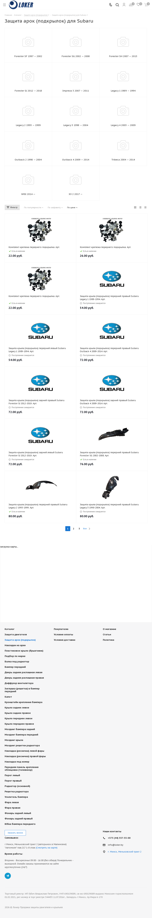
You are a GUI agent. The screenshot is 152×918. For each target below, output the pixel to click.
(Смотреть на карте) (46, 847)
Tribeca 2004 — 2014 (123, 159)
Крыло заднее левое (17, 707)
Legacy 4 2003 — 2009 (123, 125)
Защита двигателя (16, 634)
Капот (8, 696)
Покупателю (61, 629)
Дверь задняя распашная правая (24, 677)
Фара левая (12, 802)
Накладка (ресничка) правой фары (25, 756)
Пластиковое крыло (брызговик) (24, 650)
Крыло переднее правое (19, 723)
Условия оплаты (63, 634)
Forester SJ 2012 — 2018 (28, 90)
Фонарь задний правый (19, 818)
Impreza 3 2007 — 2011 (75, 90)
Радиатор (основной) (17, 786)
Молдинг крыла (14, 740)
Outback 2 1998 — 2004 (28, 159)
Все (85, 528)
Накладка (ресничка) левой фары (24, 750)
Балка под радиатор (17, 661)
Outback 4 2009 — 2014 (75, 159)
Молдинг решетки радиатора (22, 745)
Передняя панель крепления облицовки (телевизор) (21, 768)
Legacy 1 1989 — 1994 (123, 90)
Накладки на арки (15, 645)
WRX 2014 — (28, 194)
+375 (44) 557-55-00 (119, 837)
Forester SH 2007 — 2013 (123, 56)
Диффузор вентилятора (19, 683)
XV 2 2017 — (76, 194)
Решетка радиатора (17, 791)
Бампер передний (15, 666)
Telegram (8, 876)
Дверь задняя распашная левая (23, 672)
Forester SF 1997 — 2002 (28, 56)
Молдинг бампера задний (20, 729)
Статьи (107, 634)
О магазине (109, 629)
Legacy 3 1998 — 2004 (75, 125)
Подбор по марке (15, 656)
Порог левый (12, 775)
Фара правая (12, 807)
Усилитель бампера (16, 796)
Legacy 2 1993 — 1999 (28, 125)
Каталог (9, 629)
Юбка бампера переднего (20, 823)
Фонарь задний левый (18, 813)
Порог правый (13, 780)
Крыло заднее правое (18, 712)
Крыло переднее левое (18, 718)
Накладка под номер (17, 761)
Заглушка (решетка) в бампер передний (22, 690)
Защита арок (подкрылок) (20, 639)
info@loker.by (115, 844)
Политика (108, 639)
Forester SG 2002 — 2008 (76, 56)
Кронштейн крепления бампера (23, 702)
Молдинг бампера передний (21, 734)
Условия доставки (64, 639)
